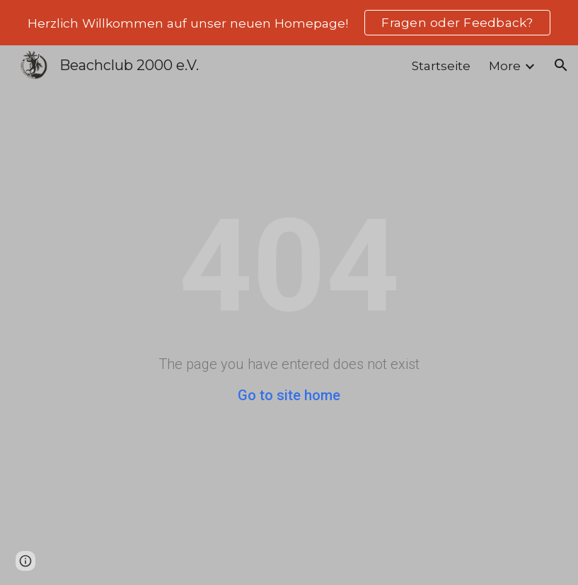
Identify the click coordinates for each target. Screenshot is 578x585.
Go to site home (289, 395)
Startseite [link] (441, 65)
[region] (289, 22)
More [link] (505, 65)
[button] (561, 65)
